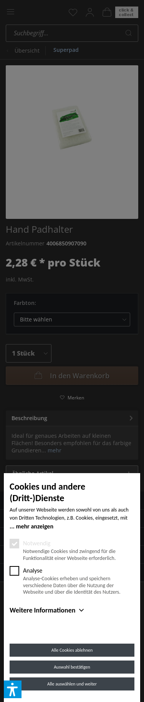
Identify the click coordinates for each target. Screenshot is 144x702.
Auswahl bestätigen (72, 667)
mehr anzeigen (34, 526)
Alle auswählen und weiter (72, 684)
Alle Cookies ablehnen (72, 650)
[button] (13, 689)
